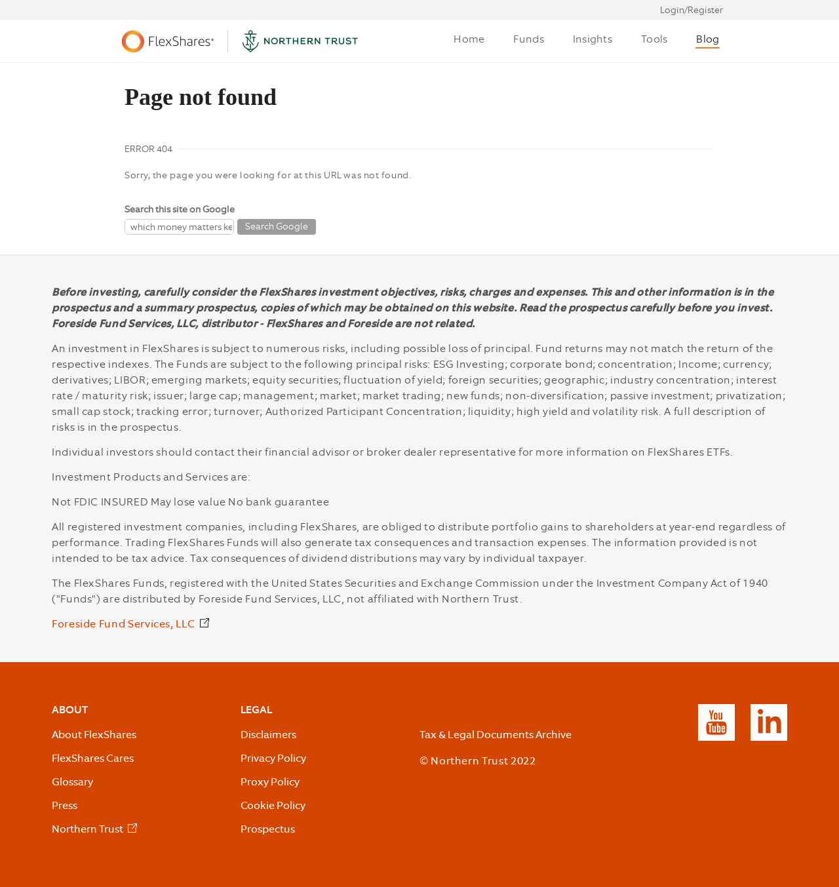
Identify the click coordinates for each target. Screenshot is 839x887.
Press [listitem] (64, 805)
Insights (592, 39)
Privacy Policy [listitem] (273, 758)
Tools (654, 39)
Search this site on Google (180, 209)
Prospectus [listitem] (268, 829)
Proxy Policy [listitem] (270, 782)
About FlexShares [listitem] (94, 734)
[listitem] (96, 829)
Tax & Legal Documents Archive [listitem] (496, 734)
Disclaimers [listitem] (268, 734)
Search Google (276, 226)
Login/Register (691, 10)
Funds (528, 39)
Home (469, 39)
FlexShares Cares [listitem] (93, 758)
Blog (707, 39)
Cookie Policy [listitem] (273, 805)
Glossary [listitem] (72, 782)
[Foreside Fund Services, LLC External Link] (132, 624)
